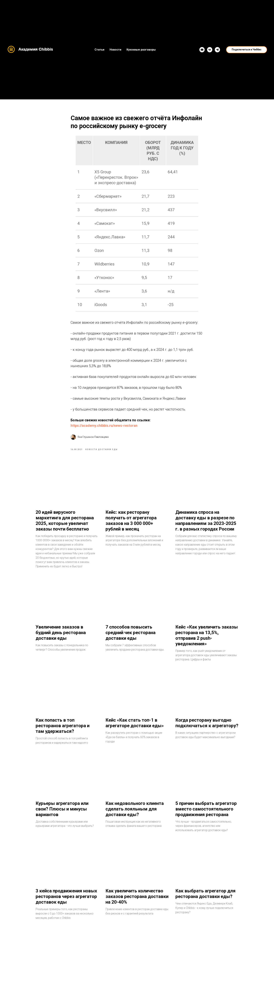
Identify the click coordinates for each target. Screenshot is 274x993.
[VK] (209, 49)
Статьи (99, 49)
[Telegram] (217, 49)
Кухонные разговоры (141, 49)
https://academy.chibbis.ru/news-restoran (104, 427)
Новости (115, 49)
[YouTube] (202, 49)
